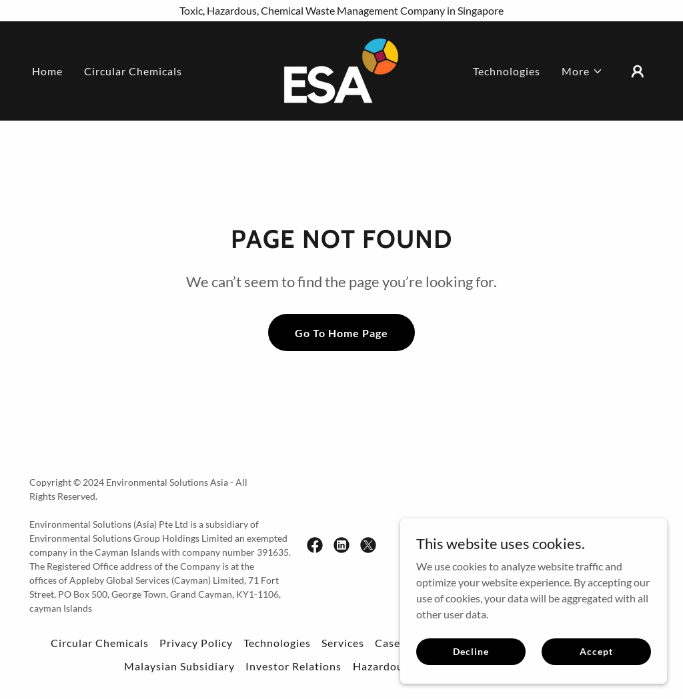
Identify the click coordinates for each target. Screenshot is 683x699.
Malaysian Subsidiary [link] (179, 666)
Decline (470, 651)
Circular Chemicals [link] (133, 71)
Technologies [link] (506, 71)
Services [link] (342, 642)
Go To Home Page (341, 333)
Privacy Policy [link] (196, 642)
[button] (582, 71)
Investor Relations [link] (293, 666)
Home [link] (47, 71)
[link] (341, 69)
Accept (596, 651)
